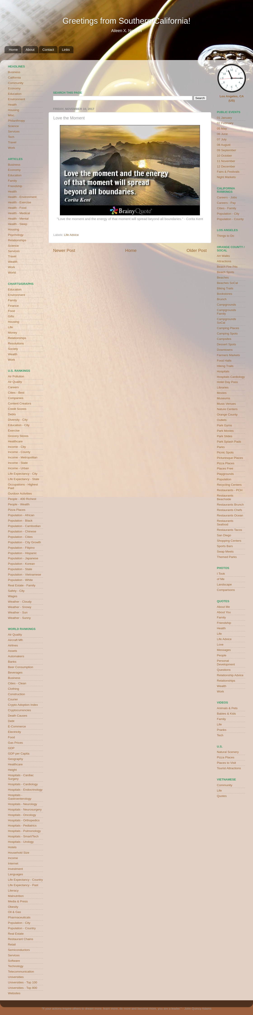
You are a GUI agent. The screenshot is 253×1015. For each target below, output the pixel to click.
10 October (224, 155)
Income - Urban (18, 468)
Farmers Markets (228, 355)
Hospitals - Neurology (22, 804)
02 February (225, 123)
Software (14, 960)
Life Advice (71, 235)
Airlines (13, 645)
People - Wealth (19, 504)
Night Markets (226, 177)
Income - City (17, 446)
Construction (16, 694)
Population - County (230, 219)
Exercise (14, 430)
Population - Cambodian (24, 526)
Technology (15, 966)
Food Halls (224, 360)
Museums (223, 398)
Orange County (227, 414)
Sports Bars (225, 546)
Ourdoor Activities (20, 493)
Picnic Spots (225, 452)
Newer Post (64, 250)
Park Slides (224, 436)
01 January (224, 117)
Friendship (15, 186)
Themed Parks (227, 557)
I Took (221, 573)
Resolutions (16, 343)
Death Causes (17, 715)
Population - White (20, 580)
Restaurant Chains (20, 939)
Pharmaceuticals (19, 917)
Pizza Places (16, 509)
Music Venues (226, 403)
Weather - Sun (18, 612)
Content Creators (19, 403)
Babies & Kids (226, 713)
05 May (222, 128)
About (30, 49)
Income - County (19, 452)
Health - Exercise (19, 202)
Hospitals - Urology (21, 841)
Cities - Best (16, 392)
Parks (221, 447)
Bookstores (224, 293)
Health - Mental (18, 218)
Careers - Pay (226, 202)
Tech (11, 137)
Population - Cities (20, 537)
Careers (13, 387)
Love (220, 644)
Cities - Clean (17, 683)
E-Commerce (17, 726)
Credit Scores (17, 409)
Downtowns (225, 349)
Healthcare (15, 441)
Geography (15, 759)
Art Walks (223, 256)
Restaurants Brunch (230, 504)
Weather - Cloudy (20, 601)
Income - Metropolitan (22, 457)
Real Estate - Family (21, 585)
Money (12, 332)
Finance (13, 305)
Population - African (21, 515)
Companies (15, 398)
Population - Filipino (21, 547)
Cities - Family (226, 208)
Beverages (15, 672)
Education (14, 93)
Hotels (12, 847)
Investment (15, 869)
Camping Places (228, 328)
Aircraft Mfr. (15, 640)
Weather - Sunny (19, 618)
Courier (13, 699)
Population (224, 479)
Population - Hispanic (22, 553)
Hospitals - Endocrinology (25, 789)
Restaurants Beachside (225, 497)
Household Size (18, 852)
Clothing (13, 688)
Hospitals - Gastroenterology (19, 796)
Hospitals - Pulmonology (24, 831)
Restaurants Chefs (229, 510)
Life (10, 327)
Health (12, 104)
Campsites (224, 339)
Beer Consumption (20, 667)
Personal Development (226, 662)
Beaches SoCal (227, 283)
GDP (11, 748)
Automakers (16, 656)
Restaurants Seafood (225, 522)
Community (15, 83)
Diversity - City (18, 419)
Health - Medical (19, 213)
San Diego (224, 535)
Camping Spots (227, 333)
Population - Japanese (23, 558)
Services (14, 131)
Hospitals (223, 371)
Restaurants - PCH (229, 490)
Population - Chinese (22, 531)
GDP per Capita (18, 753)
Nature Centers (227, 409)
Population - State (20, 569)
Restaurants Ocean (230, 515)
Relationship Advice (230, 675)
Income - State (18, 463)
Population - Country (22, 928)
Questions (224, 669)
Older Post (197, 250)
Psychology (15, 235)
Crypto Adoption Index (23, 704)
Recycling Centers (229, 484)
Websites (14, 993)
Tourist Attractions (229, 768)
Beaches (223, 277)
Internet (13, 863)
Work (11, 147)
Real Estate (16, 933)
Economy (14, 88)
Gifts (11, 316)
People (221, 655)
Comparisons (226, 590)
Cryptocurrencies (19, 710)
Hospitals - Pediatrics (22, 825)
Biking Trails (225, 288)
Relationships (17, 240)
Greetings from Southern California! (126, 21)
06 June (222, 134)
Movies (222, 393)
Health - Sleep (17, 224)
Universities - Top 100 (22, 982)
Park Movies (225, 430)
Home (13, 49)
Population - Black (20, 520)
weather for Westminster (201, 73)
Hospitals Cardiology (231, 377)
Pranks (221, 730)
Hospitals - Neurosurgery (25, 809)
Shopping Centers (229, 540)
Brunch (222, 299)
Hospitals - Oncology (22, 815)
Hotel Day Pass (227, 382)
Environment (16, 99)
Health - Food (17, 207)
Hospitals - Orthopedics (24, 820)
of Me (221, 579)
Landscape (224, 584)
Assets (12, 651)
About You (224, 612)
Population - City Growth (24, 542)
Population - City (19, 922)
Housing (13, 110)
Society (13, 349)
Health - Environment (22, 197)
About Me (223, 607)
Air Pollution (16, 376)
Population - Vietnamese (24, 574)
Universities (16, 977)
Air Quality (15, 381)
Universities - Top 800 (22, 987)
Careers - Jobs (227, 197)
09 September (226, 150)
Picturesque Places (230, 458)
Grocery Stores (18, 436)
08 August (223, 144)
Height (12, 769)
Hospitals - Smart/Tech (23, 836)
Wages (12, 596)
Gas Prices (15, 742)
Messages (224, 650)
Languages (15, 874)
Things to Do (225, 235)
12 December (226, 166)
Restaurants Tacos (229, 530)
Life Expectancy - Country (25, 879)
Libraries (223, 387)
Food (11, 311)
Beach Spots (225, 272)
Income (13, 858)
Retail (12, 944)
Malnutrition (16, 896)
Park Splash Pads (229, 441)
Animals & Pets (227, 708)
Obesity (13, 906)
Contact (48, 49)
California (14, 77)
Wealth (12, 261)
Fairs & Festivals (228, 171)
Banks (12, 661)
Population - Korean (21, 563)
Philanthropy (16, 120)
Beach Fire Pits (227, 266)
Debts (12, 414)
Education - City (18, 425)
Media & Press (18, 901)
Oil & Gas (14, 912)
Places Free (225, 468)
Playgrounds (225, 474)
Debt (11, 721)
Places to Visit (226, 762)
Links (66, 49)
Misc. (11, 115)
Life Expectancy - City (22, 473)
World (12, 272)
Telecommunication (21, 971)
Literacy (13, 890)
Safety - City (16, 590)
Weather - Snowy (19, 607)
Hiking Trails (225, 366)
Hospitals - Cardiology (23, 784)
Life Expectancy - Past (23, 885)
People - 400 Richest (22, 499)
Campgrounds (226, 304)
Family (12, 180)
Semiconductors (19, 950)
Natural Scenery (228, 752)
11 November (226, 161)
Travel (12, 142)
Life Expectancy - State (23, 479)
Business (14, 72)
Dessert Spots (226, 344)
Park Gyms (224, 425)
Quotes (222, 796)
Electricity (14, 732)
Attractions (224, 261)
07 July (222, 139)
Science (13, 126)
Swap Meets (225, 551)
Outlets (222, 420)
